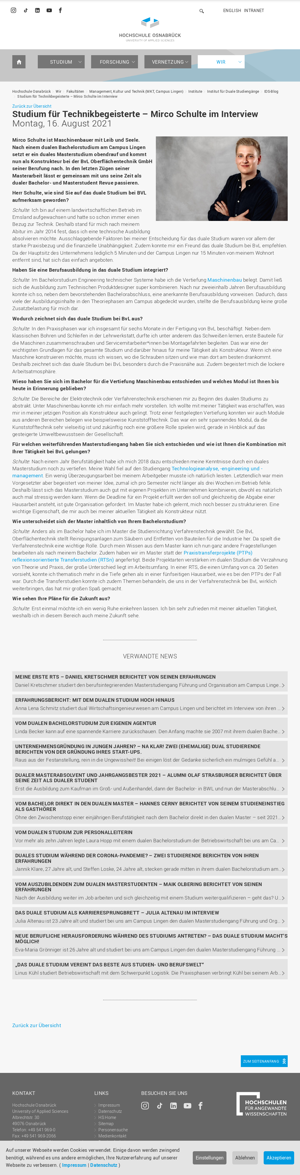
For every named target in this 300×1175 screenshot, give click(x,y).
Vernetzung (168, 62)
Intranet (254, 10)
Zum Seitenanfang (261, 1061)
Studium (61, 62)
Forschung (114, 62)
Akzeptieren (279, 1157)
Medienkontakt (112, 1136)
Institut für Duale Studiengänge (233, 91)
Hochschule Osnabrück (31, 91)
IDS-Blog (271, 91)
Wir (221, 62)
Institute (195, 91)
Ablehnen (245, 1157)
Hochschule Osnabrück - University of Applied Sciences (150, 29)
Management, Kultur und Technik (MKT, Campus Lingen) (136, 91)
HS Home (107, 1117)
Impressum (74, 1165)
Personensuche (113, 1129)
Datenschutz (103, 1165)
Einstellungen (210, 1157)
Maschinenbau (224, 279)
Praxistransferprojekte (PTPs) (218, 552)
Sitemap (106, 1123)
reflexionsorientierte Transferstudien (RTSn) (63, 559)
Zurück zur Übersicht (31, 106)
